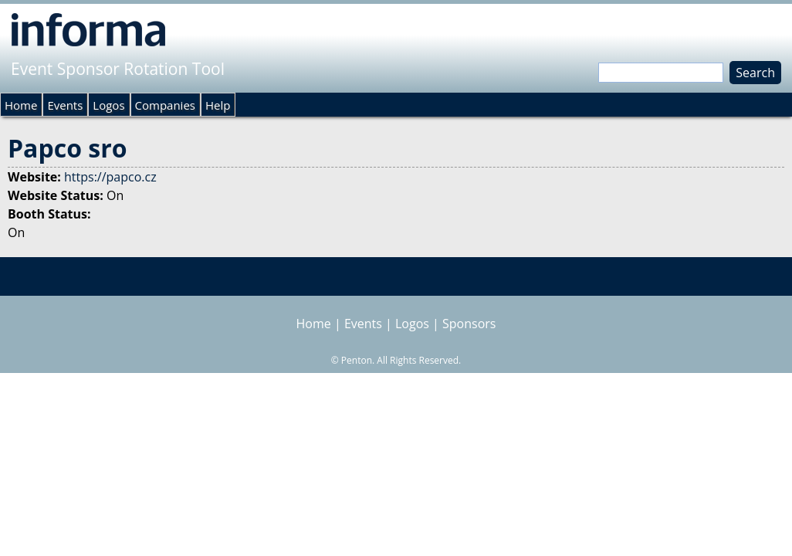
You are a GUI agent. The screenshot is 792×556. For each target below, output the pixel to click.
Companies (165, 105)
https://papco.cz (110, 176)
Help (217, 105)
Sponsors (469, 323)
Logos (108, 105)
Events (65, 105)
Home (21, 105)
